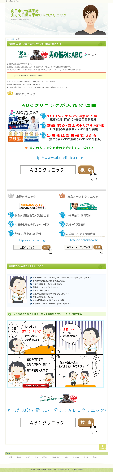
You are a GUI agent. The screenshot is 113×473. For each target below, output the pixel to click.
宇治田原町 (56, 457)
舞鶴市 (28, 457)
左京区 (86, 457)
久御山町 (76, 457)
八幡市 (66, 457)
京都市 (95, 457)
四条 (36, 457)
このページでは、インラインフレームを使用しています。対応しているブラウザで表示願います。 (57, 55)
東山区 (19, 457)
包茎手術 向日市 (12, 1)
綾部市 (44, 457)
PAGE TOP (102, 447)
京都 (13, 39)
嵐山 (10, 457)
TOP (8, 39)
